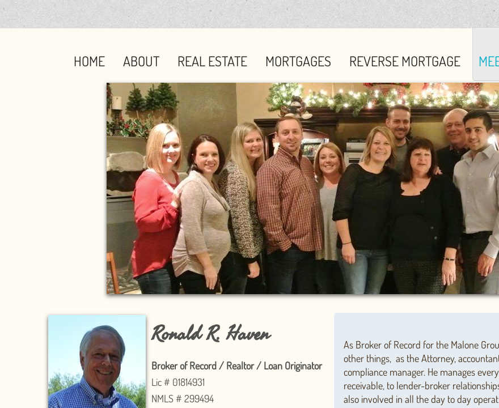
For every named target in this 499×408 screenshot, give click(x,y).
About (141, 61)
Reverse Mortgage (404, 61)
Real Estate (212, 61)
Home (89, 61)
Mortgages (298, 61)
